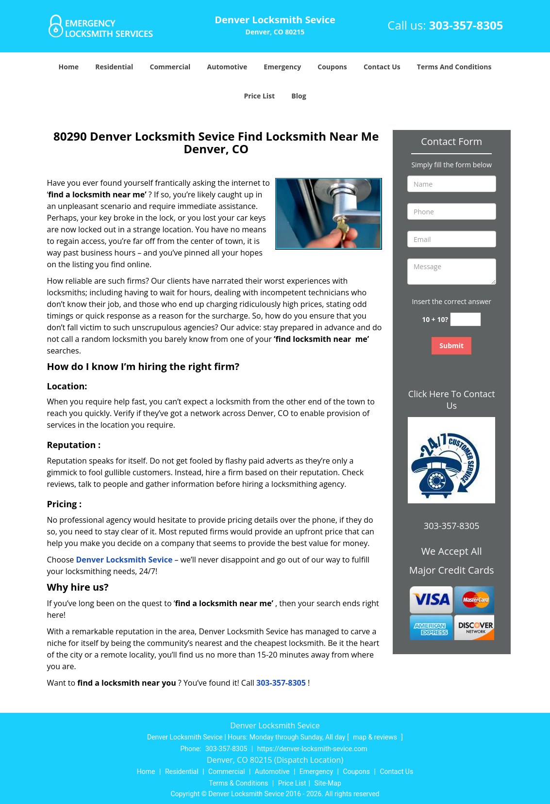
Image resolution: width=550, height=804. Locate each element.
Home (69, 66)
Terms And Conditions (454, 66)
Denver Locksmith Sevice (124, 559)
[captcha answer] (465, 319)
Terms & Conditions (238, 783)
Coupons (332, 66)
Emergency (282, 66)
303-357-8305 (466, 25)
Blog (298, 95)
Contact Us (382, 66)
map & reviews (376, 737)
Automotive (227, 66)
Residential (114, 66)
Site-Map (328, 783)
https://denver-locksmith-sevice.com (312, 749)
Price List (259, 95)
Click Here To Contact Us (451, 399)
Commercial (170, 66)
